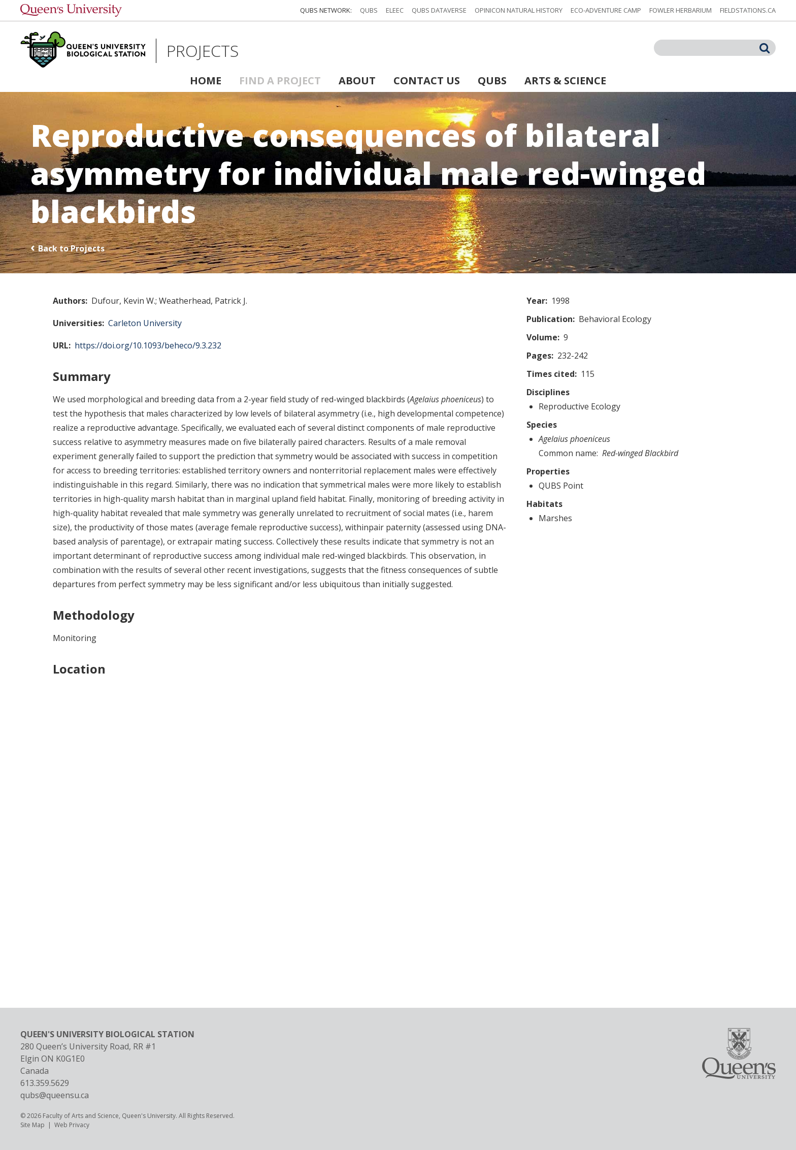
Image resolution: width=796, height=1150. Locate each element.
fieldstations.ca (748, 10)
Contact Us (426, 80)
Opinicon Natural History (518, 10)
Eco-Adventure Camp (606, 10)
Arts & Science (565, 80)
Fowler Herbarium (680, 10)
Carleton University (145, 323)
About (357, 80)
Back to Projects (71, 248)
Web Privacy (71, 1125)
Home (205, 80)
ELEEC (395, 10)
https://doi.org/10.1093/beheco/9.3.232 (148, 345)
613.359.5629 (44, 1083)
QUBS (369, 10)
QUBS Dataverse (439, 10)
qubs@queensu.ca (54, 1095)
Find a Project (280, 80)
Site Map (32, 1125)
